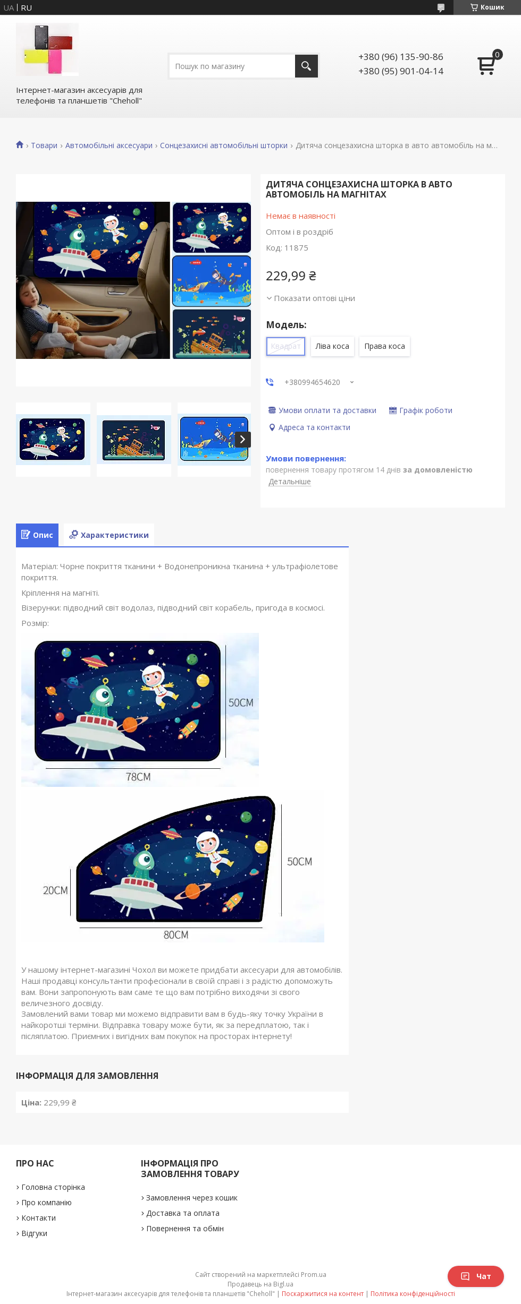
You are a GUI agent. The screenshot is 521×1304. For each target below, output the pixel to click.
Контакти (38, 1218)
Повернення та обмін (185, 1228)
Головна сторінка (53, 1187)
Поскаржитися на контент (323, 1293)
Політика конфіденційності (413, 1293)
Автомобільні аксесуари (109, 145)
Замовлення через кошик (192, 1198)
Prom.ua (313, 1274)
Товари (44, 145)
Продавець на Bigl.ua (260, 1284)
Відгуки (34, 1233)
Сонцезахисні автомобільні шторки (224, 145)
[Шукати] (306, 66)
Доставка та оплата (183, 1213)
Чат (475, 1276)
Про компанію (46, 1202)
